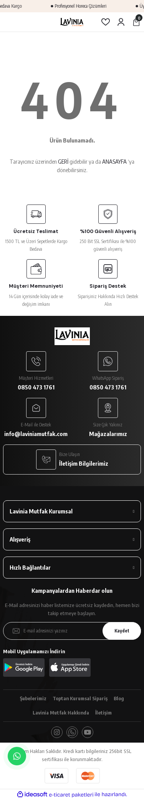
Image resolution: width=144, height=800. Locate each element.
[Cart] (136, 22)
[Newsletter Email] (72, 631)
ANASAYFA (114, 161)
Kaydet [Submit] (121, 631)
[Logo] (72, 22)
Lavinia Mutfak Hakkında (61, 712)
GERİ (63, 161)
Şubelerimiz (33, 698)
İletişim (103, 712)
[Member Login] (121, 22)
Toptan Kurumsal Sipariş (80, 698)
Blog (119, 698)
